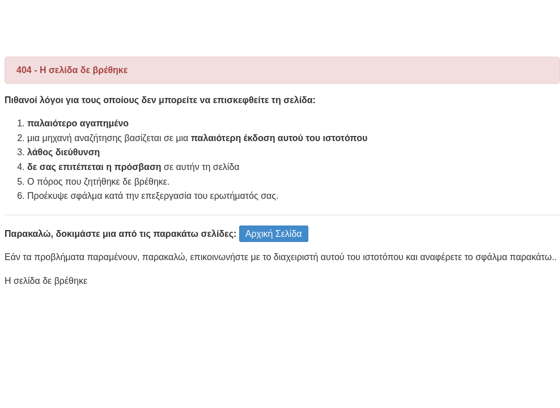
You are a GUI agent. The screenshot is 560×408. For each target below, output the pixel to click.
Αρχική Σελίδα (273, 234)
